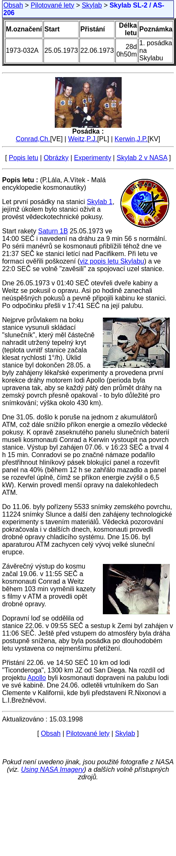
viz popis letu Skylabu (112, 261)
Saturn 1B (53, 231)
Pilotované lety (52, 5)
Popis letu (23, 157)
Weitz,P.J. (82, 138)
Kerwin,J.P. (131, 138)
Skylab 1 (99, 201)
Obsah (13, 5)
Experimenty (92, 157)
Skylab (92, 5)
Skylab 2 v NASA (142, 157)
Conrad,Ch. (33, 138)
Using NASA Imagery (52, 769)
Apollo (36, 677)
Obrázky (56, 157)
